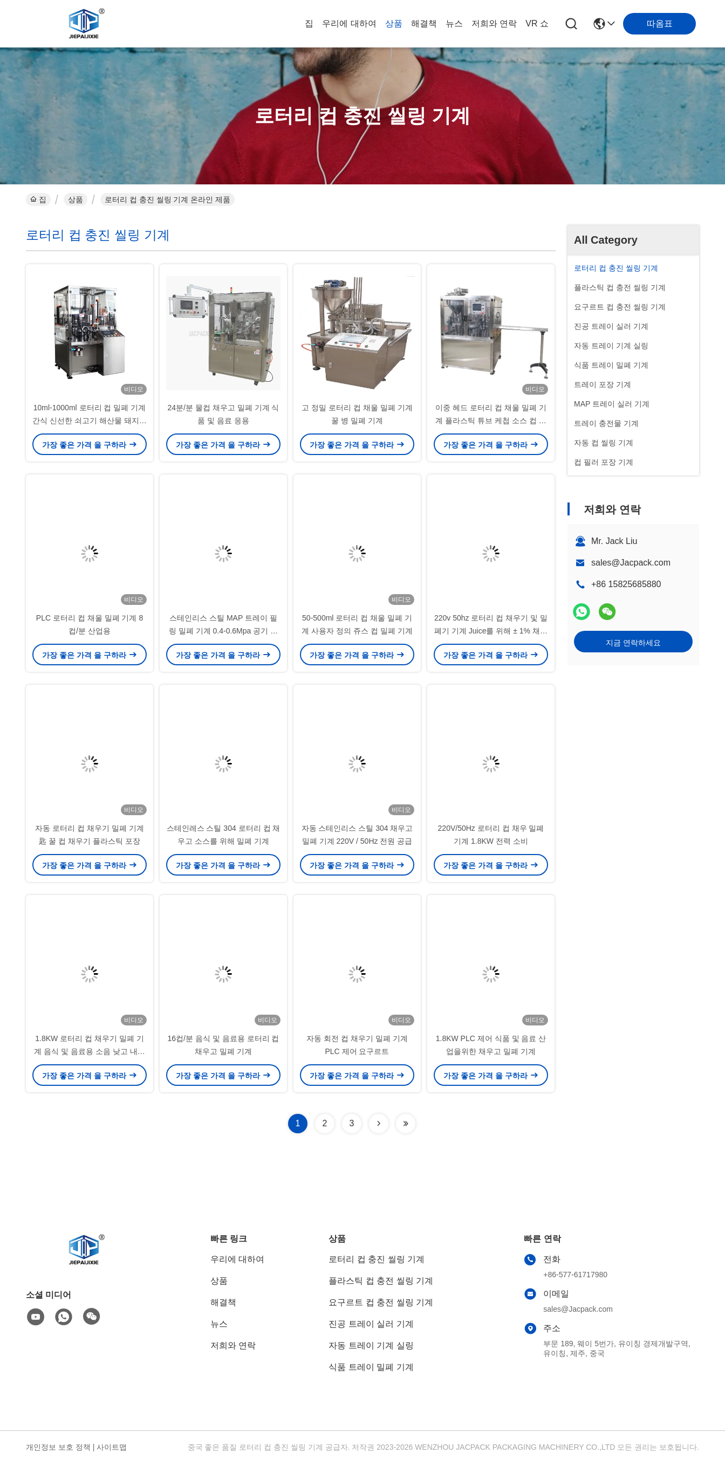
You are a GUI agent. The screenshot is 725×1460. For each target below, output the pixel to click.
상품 (393, 23)
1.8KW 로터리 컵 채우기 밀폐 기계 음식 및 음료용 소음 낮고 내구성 (89, 1051)
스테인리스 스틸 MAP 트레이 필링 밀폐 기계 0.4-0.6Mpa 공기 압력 (223, 631)
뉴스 (454, 23)
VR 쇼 (537, 23)
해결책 (424, 23)
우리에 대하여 (349, 23)
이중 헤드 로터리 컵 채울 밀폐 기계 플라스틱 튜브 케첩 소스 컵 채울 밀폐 (490, 420)
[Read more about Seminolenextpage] (378, 1123)
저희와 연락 (494, 23)
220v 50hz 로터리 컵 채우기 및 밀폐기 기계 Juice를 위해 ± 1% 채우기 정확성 (491, 631)
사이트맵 (112, 1447)
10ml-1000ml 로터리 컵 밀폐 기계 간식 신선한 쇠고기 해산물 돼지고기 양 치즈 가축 (89, 420)
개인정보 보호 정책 (58, 1447)
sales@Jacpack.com (631, 562)
